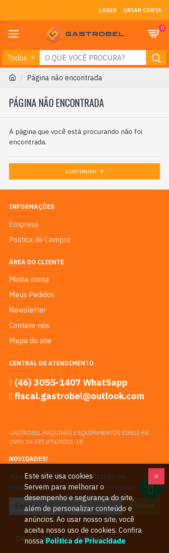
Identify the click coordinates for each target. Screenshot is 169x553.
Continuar (80, 171)
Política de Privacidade (86, 540)
